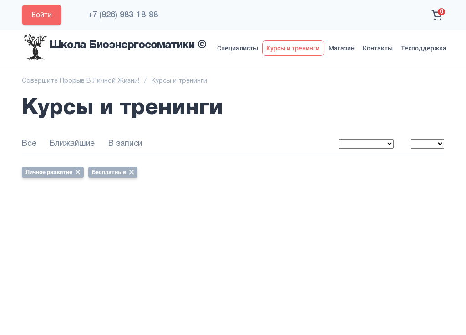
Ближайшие (72, 144)
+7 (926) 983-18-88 (122, 15)
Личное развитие (52, 172)
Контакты (378, 48)
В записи (125, 144)
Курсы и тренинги (292, 48)
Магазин (342, 48)
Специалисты (237, 48)
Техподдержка (423, 48)
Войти (41, 14)
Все (29, 144)
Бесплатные (113, 172)
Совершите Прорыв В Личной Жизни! (80, 81)
